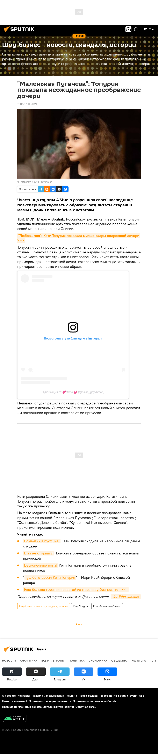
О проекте (9, 695)
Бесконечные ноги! (40, 565)
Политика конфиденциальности (50, 701)
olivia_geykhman (43, 181)
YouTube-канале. (126, 596)
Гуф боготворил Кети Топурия (50, 577)
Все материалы (53, 660)
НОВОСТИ (9, 660)
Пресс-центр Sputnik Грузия (118, 695)
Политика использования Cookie (94, 701)
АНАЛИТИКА (28, 660)
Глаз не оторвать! (38, 553)
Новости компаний (14, 701)
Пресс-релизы (88, 695)
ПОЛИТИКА (77, 660)
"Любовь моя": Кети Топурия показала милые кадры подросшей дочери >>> (78, 238)
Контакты (23, 695)
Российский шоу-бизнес (107, 606)
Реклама (71, 695)
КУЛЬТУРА (138, 660)
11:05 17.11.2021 (27, 104)
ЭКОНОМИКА (98, 660)
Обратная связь (86, 707)
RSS (141, 695)
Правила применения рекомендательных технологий (38, 707)
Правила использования (48, 695)
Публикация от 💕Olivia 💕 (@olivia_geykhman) (73, 392)
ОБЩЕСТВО (119, 660)
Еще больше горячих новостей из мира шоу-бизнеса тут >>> (76, 589)
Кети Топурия (80, 606)
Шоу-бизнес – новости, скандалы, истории (43, 606)
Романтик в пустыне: (41, 541)
